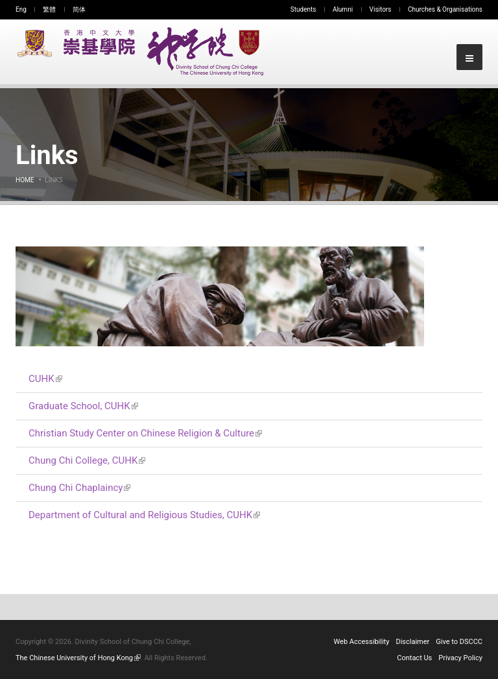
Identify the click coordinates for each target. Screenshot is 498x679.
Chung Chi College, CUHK (87, 460)
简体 (79, 9)
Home (25, 180)
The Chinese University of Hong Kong (78, 658)
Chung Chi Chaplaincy (79, 488)
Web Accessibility (362, 641)
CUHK (45, 379)
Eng (21, 9)
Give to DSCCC (459, 641)
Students (303, 9)
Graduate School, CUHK (83, 406)
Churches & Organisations (445, 9)
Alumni (343, 9)
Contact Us (414, 658)
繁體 (49, 9)
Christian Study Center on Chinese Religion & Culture (145, 433)
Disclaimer (412, 641)
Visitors (381, 9)
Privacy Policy (460, 658)
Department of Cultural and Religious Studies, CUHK (144, 515)
